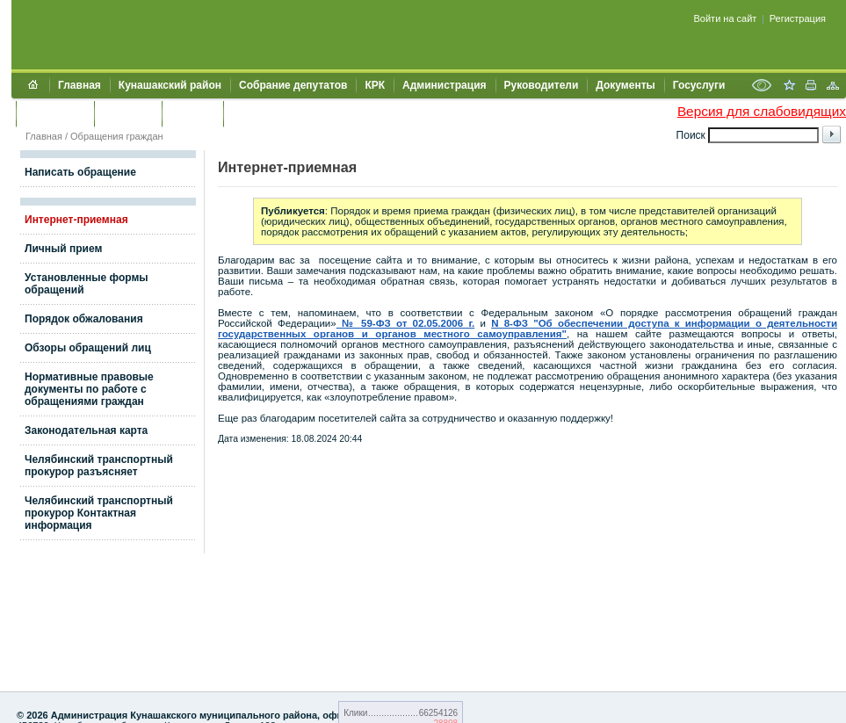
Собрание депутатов (293, 85)
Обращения (55, 113)
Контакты (128, 113)
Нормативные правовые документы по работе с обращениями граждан (89, 389)
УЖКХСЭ (192, 113)
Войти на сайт (725, 18)
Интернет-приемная (76, 219)
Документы (625, 85)
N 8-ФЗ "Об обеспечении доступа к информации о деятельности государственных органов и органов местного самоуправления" (527, 328)
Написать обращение (80, 172)
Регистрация (798, 18)
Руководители (541, 85)
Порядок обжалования (84, 319)
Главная (79, 85)
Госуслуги (699, 85)
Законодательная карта (86, 430)
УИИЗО (250, 113)
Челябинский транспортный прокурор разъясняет (99, 465)
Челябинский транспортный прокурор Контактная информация (99, 513)
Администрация (444, 85)
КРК (375, 85)
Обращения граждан (116, 136)
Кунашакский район (170, 85)
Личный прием (63, 248)
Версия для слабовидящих (761, 111)
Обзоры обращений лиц (88, 348)
